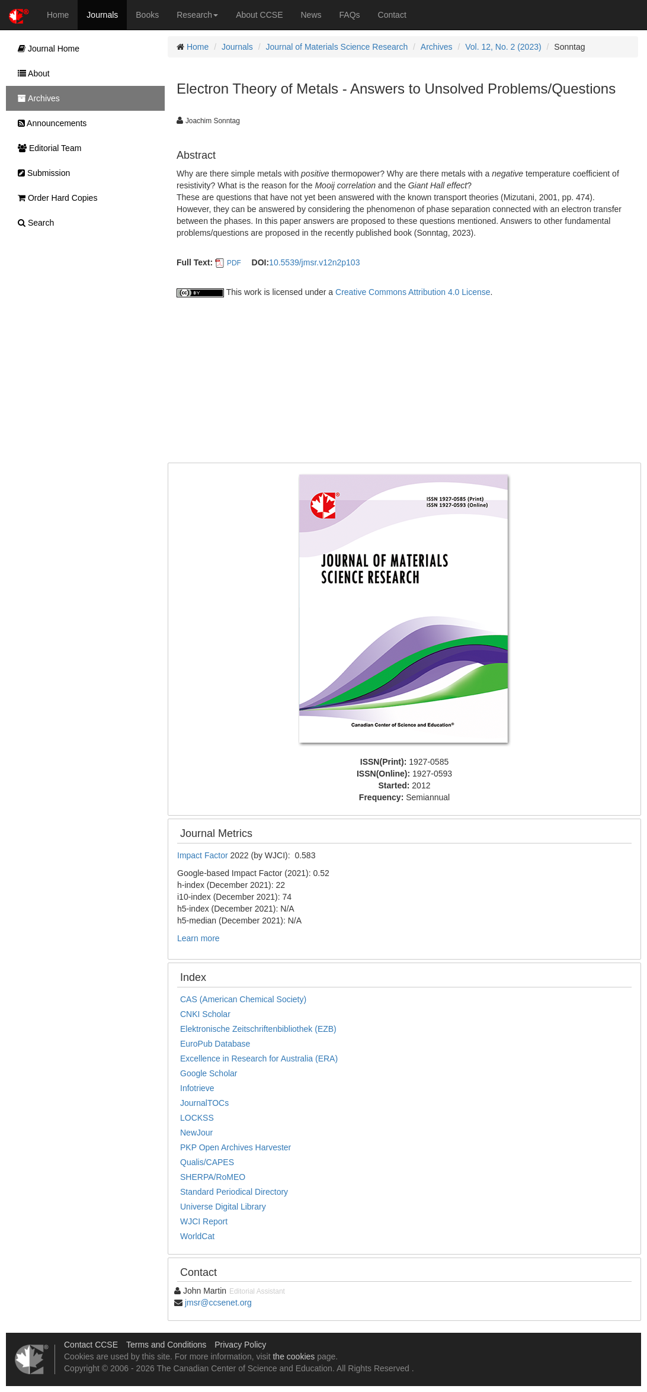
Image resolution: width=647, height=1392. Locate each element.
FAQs (349, 15)
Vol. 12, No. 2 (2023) (503, 47)
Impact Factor (203, 855)
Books (147, 15)
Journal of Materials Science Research (337, 47)
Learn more (198, 938)
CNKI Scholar (205, 1014)
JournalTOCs (204, 1103)
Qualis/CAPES (207, 1162)
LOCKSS (197, 1117)
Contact (392, 15)
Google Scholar (209, 1073)
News (311, 15)
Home (58, 15)
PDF (234, 263)
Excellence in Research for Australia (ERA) (259, 1058)
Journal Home (45, 48)
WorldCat (197, 1236)
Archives (437, 47)
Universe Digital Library (223, 1206)
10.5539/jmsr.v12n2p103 (314, 262)
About (31, 73)
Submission (41, 173)
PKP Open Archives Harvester (235, 1147)
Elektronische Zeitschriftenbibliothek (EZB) (258, 1029)
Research (197, 15)
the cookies (294, 1356)
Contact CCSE (91, 1344)
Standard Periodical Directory (234, 1192)
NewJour (196, 1132)
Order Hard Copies (54, 198)
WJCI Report (204, 1221)
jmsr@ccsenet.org (218, 1302)
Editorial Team (46, 148)
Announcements (49, 123)
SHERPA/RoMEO (212, 1177)
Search (33, 222)
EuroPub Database (215, 1043)
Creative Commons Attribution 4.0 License (412, 292)
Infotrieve (197, 1088)
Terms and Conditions (166, 1344)
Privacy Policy (240, 1344)
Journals (102, 15)
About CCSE (259, 15)
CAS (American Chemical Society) (243, 999)
